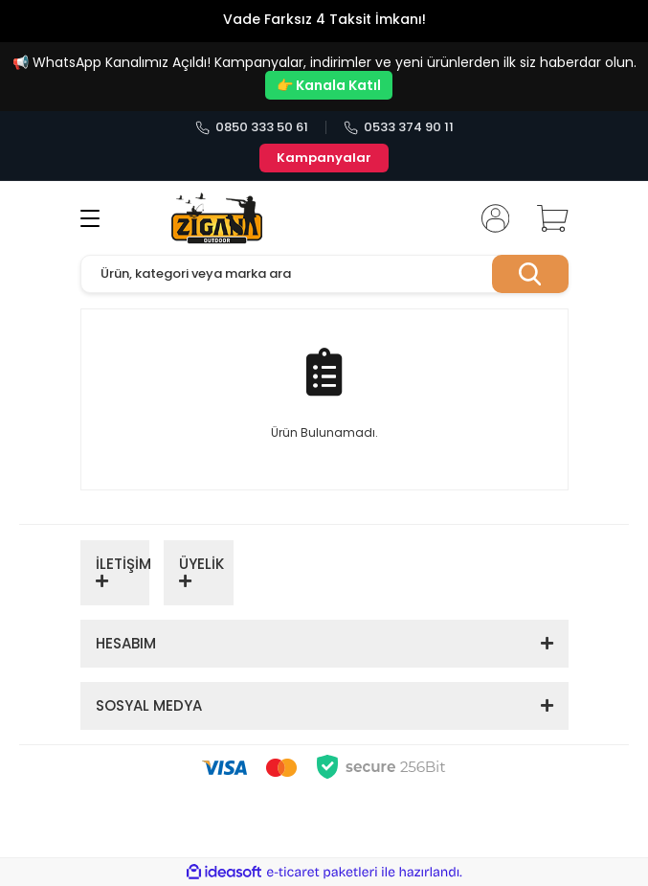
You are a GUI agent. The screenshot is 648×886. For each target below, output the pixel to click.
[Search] (324, 274)
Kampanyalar (324, 157)
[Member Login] (489, 218)
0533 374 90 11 (399, 127)
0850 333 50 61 (251, 127)
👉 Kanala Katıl (329, 85)
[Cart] (546, 218)
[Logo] (217, 218)
